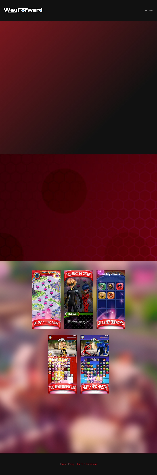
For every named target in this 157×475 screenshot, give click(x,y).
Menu (151, 10)
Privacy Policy (67, 464)
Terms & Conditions (87, 464)
